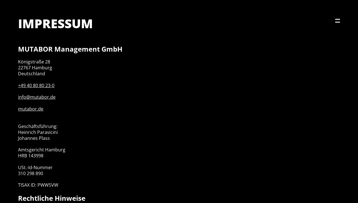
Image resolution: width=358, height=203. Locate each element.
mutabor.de (30, 109)
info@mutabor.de (37, 97)
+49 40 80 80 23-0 (36, 86)
